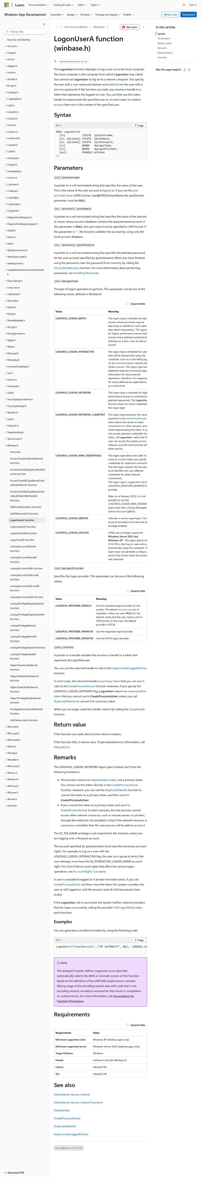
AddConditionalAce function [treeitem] (25, 507)
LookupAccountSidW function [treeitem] (26, 597)
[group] (100, 435)
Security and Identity (75, 26)
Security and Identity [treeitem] (18, 39)
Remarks (162, 48)
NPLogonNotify (124, 907)
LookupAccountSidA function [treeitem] (26, 568)
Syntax (161, 33)
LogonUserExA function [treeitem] (23, 526)
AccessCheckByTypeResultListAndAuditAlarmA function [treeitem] (27, 483)
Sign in (193, 4)
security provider (127, 609)
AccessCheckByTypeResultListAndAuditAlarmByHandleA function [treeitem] (27, 496)
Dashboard (189, 14)
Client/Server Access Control (72, 1094)
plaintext (59, 89)
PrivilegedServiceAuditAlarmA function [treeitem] (26, 711)
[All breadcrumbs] (57, 27)
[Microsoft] (6, 5)
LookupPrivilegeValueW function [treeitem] (23, 656)
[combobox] (24, 32)
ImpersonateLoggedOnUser (129, 668)
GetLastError (62, 747)
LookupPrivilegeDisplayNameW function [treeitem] (27, 617)
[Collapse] (44, 24)
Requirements (165, 52)
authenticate (115, 84)
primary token (111, 681)
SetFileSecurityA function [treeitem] (24, 720)
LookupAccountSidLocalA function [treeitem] (24, 577)
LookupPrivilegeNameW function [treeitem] (23, 639)
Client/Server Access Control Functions (78, 1102)
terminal (121, 363)
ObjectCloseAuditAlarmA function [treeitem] (23, 667)
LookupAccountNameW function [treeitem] (23, 560)
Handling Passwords (86, 273)
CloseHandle (137, 709)
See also (162, 57)
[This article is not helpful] (189, 70)
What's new (170, 14)
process (59, 104)
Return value (164, 43)
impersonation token (104, 780)
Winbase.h (99, 26)
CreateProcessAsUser (81, 686)
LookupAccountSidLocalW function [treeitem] (24, 588)
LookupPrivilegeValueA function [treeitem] (27, 647)
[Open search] (184, 5)
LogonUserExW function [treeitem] (23, 533)
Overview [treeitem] (15, 452)
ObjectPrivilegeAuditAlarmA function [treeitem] (25, 700)
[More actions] (144, 27)
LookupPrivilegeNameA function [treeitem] (23, 628)
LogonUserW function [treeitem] (22, 540)
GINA (111, 544)
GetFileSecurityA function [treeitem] (24, 513)
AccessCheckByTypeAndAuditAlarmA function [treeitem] (27, 472)
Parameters (164, 38)
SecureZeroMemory (66, 268)
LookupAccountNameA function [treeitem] (23, 549)
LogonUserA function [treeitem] (22, 520)
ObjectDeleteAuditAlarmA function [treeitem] (24, 678)
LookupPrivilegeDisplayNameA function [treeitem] (27, 606)
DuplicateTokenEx (65, 701)
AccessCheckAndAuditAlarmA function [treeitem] (26, 461)
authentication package (139, 418)
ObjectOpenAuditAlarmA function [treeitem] (24, 689)
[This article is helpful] (185, 70)
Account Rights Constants (89, 871)
